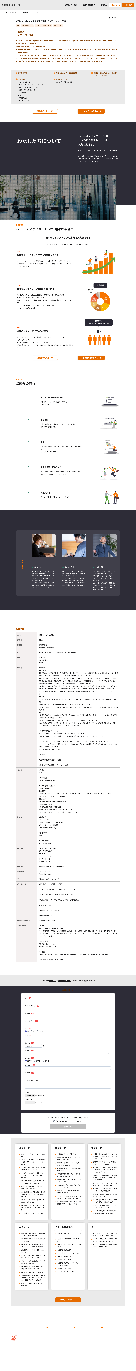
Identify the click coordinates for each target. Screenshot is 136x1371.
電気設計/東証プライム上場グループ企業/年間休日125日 (68, 1186)
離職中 (37, 1061)
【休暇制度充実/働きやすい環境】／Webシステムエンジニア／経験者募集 (105, 1212)
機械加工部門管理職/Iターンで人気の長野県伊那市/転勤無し (68, 1158)
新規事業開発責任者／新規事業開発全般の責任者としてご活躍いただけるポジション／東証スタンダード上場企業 (33, 1277)
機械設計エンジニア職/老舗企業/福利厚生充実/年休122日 (68, 1192)
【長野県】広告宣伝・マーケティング (68, 1253)
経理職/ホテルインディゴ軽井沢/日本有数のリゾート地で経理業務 (104, 1163)
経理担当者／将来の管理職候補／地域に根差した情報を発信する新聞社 (33, 1268)
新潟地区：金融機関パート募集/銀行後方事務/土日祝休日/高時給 (105, 1245)
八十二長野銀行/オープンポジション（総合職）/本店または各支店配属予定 (105, 1184)
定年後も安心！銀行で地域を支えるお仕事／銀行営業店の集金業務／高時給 (105, 1201)
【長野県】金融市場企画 (64, 1256)
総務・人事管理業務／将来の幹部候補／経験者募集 (33, 1284)
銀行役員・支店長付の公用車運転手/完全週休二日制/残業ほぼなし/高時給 (105, 1240)
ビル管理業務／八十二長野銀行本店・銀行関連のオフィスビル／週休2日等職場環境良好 (33, 1194)
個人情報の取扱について (55, 1118)
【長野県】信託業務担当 (64, 1268)
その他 (40, 1031)
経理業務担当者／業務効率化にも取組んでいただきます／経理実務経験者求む (33, 1245)
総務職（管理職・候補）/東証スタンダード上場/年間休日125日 (33, 1201)
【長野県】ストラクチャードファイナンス (33, 1214)
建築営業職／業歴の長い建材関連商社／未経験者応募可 (33, 1240)
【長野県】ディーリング (64, 1260)
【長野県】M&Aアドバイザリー (66, 1272)
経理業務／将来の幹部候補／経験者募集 (33, 1272)
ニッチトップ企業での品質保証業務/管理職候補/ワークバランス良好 (33, 1169)
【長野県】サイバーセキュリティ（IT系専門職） (69, 1245)
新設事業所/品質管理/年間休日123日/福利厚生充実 (69, 1169)
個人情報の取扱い (64, 980)
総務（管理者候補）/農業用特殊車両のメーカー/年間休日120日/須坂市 (33, 1182)
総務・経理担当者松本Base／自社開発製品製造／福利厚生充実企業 (33, 1234)
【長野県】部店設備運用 (64, 1250)
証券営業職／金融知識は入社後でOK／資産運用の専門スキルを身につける (69, 1203)
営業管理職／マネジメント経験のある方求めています (33, 1251)
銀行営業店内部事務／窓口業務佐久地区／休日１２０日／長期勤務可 (105, 1190)
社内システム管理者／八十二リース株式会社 (33, 1155)
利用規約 (52, 980)
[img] (124, 5)
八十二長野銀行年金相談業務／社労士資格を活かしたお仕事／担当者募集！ (69, 1197)
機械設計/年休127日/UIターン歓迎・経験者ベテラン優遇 (69, 1181)
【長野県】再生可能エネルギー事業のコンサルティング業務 (69, 1264)
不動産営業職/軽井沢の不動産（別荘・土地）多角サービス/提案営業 (105, 1206)
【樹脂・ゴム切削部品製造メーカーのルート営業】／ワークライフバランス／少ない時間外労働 (105, 1156)
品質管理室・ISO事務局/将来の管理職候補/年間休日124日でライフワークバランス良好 (33, 1162)
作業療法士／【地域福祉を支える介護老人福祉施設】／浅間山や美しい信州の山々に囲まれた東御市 (105, 1170)
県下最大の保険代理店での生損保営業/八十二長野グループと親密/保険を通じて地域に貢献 (33, 1175)
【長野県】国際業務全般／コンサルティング (69, 1240)
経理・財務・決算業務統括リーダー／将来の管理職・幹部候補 (33, 1262)
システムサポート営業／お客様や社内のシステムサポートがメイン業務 (33, 1257)
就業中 (28, 1061)
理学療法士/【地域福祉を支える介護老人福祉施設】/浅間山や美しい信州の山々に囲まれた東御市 (105, 1177)
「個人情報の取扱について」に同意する (68, 1121)
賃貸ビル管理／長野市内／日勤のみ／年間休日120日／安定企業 (33, 1187)
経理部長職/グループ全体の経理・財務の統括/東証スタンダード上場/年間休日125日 (33, 1207)
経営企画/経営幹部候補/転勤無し (66, 1154)
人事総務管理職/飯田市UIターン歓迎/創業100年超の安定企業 (68, 1175)
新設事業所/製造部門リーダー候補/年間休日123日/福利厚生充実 (68, 1164)
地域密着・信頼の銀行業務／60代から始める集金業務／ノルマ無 (105, 1195)
